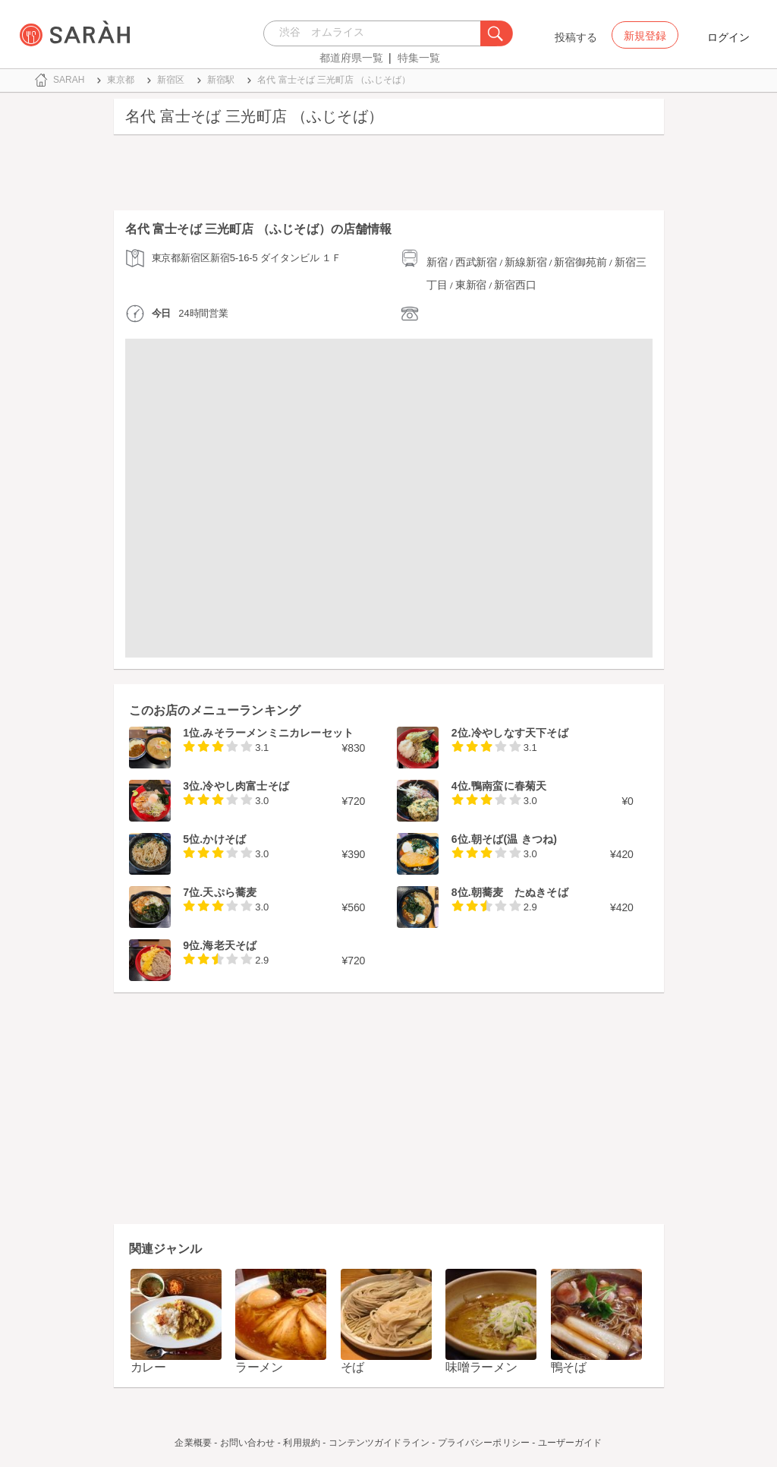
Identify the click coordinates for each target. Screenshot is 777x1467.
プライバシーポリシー (484, 1442)
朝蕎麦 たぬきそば (519, 892)
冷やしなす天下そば (519, 733)
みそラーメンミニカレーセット (278, 733)
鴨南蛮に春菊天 (508, 786)
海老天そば (229, 945)
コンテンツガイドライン (379, 1442)
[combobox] (376, 33)
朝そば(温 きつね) (514, 839)
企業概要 (193, 1442)
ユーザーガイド (570, 1442)
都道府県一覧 (351, 58)
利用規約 (301, 1442)
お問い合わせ (247, 1442)
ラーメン (259, 1367)
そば (352, 1367)
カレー (148, 1367)
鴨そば (569, 1367)
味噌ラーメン (481, 1367)
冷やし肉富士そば (246, 786)
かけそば (224, 839)
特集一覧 (419, 58)
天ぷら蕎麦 (229, 892)
